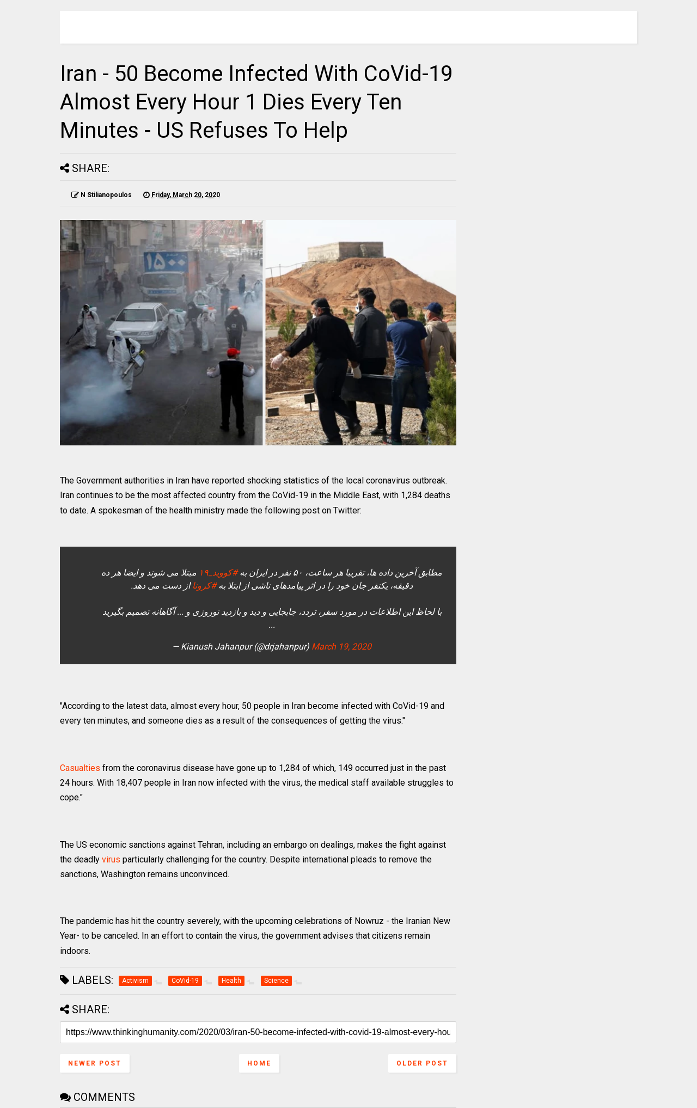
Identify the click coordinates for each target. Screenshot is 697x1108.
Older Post (422, 1063)
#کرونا (204, 585)
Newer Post (94, 1063)
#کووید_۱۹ (218, 572)
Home (259, 1063)
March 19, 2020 (341, 646)
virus (111, 859)
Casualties (80, 768)
